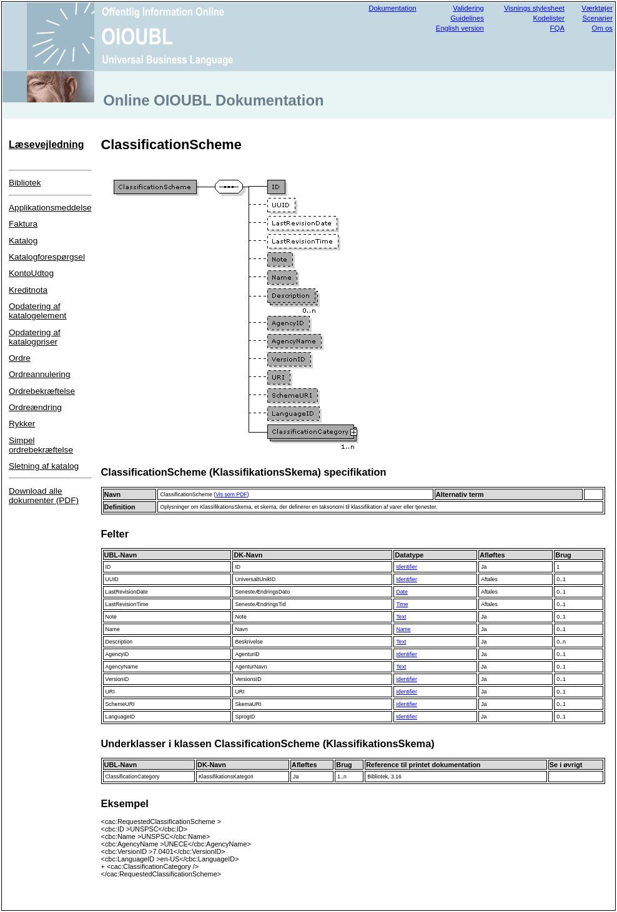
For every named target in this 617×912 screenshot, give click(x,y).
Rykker (22, 423)
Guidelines (467, 18)
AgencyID (117, 654)
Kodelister (549, 18)
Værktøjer (597, 8)
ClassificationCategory (133, 776)
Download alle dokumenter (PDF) (44, 495)
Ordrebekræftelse (42, 391)
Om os (602, 28)
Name (113, 629)
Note (111, 617)
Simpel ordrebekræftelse (41, 445)
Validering (468, 8)
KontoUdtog (31, 273)
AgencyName (122, 667)
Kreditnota (28, 290)
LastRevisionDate (127, 592)
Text (401, 617)
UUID (112, 579)
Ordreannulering (39, 374)
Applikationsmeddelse (50, 207)
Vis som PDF (231, 494)
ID (108, 567)
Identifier (406, 567)
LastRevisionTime (127, 604)
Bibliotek (25, 182)
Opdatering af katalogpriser (35, 337)
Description (119, 642)
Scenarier (597, 18)
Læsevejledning (46, 144)
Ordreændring (35, 407)
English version (460, 28)
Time (402, 604)
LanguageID (121, 716)
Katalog (23, 240)
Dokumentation (392, 8)
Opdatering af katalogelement (37, 311)
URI (110, 692)
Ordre (20, 358)
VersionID (117, 679)
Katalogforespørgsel (47, 257)
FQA (557, 28)
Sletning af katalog (44, 466)
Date (401, 592)
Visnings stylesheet (534, 8)
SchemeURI (120, 704)
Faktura (23, 223)
